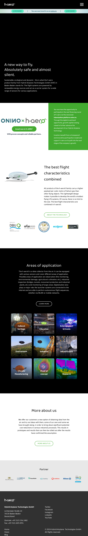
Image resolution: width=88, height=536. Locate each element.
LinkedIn (48, 515)
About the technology (57, 214)
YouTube (48, 518)
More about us (44, 443)
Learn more (44, 303)
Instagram (49, 512)
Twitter (47, 507)
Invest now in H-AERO (24, 129)
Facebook (49, 510)
